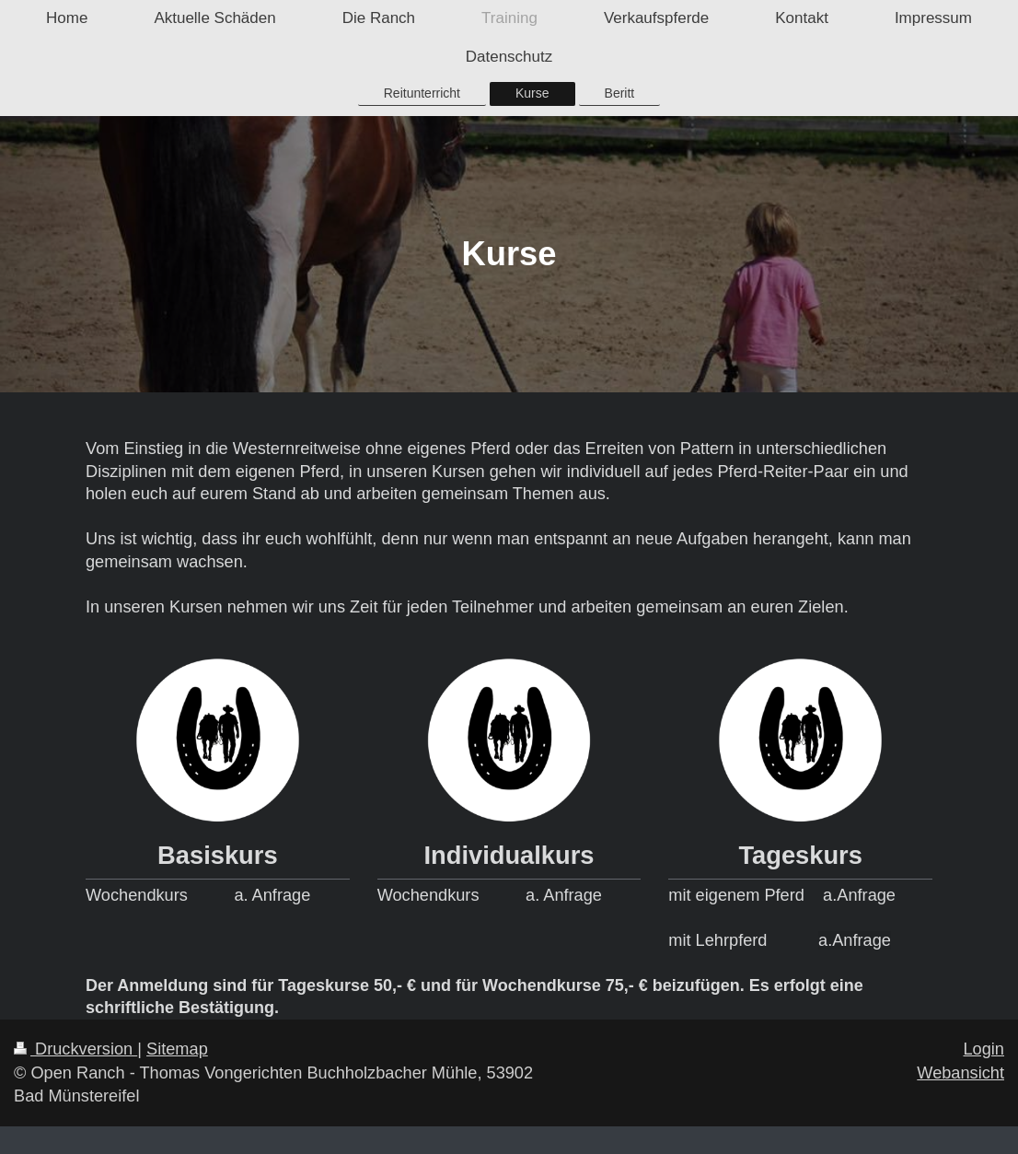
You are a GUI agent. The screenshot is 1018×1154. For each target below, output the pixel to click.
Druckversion (75, 1049)
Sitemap (177, 1049)
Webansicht (960, 1073)
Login (983, 1049)
